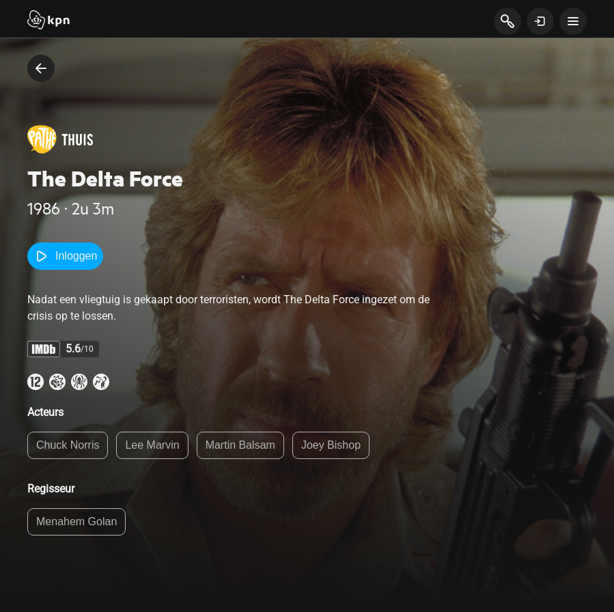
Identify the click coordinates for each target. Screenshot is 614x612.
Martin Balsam (240, 445)
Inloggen (65, 256)
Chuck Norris (67, 445)
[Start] (48, 21)
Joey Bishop (331, 445)
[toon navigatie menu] (573, 21)
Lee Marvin (152, 445)
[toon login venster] (540, 21)
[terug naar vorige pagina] (41, 68)
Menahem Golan (76, 521)
